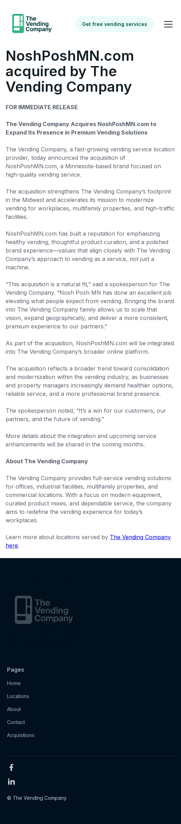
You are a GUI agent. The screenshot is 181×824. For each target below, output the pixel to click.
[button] (167, 24)
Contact (16, 725)
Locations (18, 699)
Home (14, 686)
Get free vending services (114, 24)
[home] (31, 24)
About (14, 712)
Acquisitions (21, 738)
